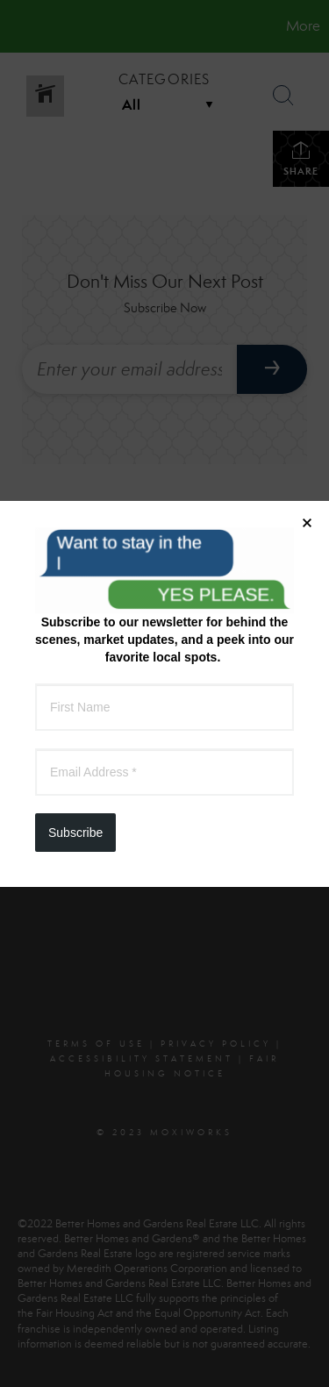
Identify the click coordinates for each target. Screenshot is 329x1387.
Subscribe (75, 454)
